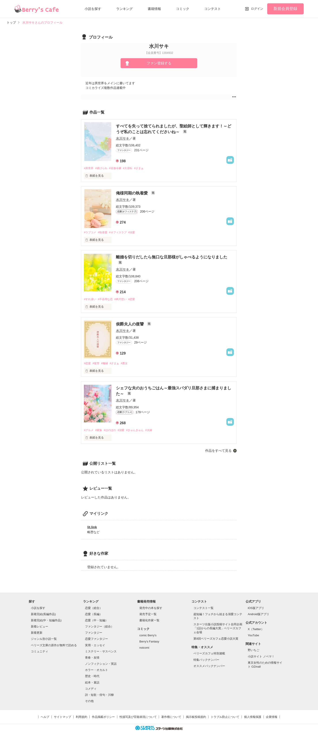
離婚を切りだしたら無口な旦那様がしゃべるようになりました (171, 258)
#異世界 (89, 168)
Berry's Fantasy (149, 643)
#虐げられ (103, 168)
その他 (89, 702)
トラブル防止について (225, 718)
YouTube (253, 636)
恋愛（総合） (93, 609)
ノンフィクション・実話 (101, 665)
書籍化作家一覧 (149, 622)
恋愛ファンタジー (96, 640)
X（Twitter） (256, 630)
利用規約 (81, 718)
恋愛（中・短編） (96, 622)
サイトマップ (62, 718)
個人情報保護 (252, 718)
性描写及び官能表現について (138, 718)
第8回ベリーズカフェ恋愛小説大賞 (215, 640)
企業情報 (271, 718)
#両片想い (124, 299)
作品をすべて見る (218, 452)
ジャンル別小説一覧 (44, 640)
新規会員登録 (285, 8)
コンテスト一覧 (203, 609)
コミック (182, 9)
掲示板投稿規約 (196, 718)
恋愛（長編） (93, 615)
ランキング (124, 9)
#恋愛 (136, 299)
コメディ (91, 690)
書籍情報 (154, 9)
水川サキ (122, 138)
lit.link (92, 528)
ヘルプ (45, 718)
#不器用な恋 (107, 299)
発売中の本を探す (150, 609)
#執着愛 (104, 232)
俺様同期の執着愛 (132, 193)
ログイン (257, 8)
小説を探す (93, 9)
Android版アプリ (258, 615)
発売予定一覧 (148, 615)
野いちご (253, 651)
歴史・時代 (92, 677)
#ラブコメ (90, 232)
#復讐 (97, 364)
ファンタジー (93, 634)
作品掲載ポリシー (103, 718)
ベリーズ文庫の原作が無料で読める (54, 646)
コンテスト (212, 9)
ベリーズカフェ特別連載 (209, 655)
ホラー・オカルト (96, 671)
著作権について (171, 718)
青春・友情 (92, 659)
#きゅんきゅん (140, 431)
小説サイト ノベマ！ (261, 657)
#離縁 (106, 364)
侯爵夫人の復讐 (130, 325)
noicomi (144, 649)
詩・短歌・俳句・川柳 (99, 696)
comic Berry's (148, 636)
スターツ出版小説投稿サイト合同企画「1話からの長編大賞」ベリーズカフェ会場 (217, 629)
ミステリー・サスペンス (101, 653)
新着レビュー (39, 628)
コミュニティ (39, 653)
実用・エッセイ (95, 646)
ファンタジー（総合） (99, 628)
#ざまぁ (144, 168)
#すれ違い (90, 299)
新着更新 (36, 634)
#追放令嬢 (118, 168)
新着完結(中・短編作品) (46, 622)
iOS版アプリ (256, 609)
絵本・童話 (92, 683)
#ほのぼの (112, 431)
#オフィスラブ (121, 232)
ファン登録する (159, 63)
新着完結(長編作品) (43, 615)
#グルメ (89, 431)
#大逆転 (132, 168)
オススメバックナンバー (209, 667)
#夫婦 (155, 431)
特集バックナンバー (206, 661)
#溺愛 (136, 232)
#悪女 (128, 364)
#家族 (100, 431)
